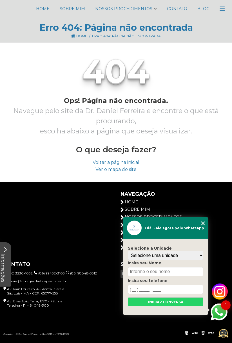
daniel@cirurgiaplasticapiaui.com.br (35, 281)
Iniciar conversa (165, 302)
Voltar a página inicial (116, 162)
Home (43, 8)
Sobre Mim (72, 8)
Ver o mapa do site (116, 169)
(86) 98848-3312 (81, 273)
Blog (203, 8)
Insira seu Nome (144, 263)
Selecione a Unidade (150, 248)
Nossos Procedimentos (123, 8)
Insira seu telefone (148, 280)
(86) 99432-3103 (49, 273)
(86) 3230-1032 (18, 273)
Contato (177, 8)
